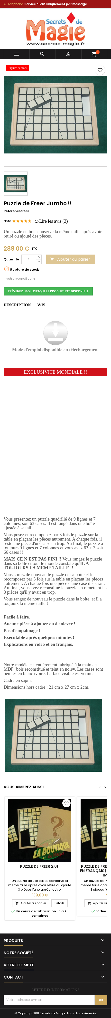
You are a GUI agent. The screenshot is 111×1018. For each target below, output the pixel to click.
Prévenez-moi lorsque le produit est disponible (48, 291)
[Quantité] (28, 259)
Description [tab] (17, 305)
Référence (12, 211)
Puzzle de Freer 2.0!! (40, 866)
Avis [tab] (40, 305)
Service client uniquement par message (55, 4)
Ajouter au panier (70, 259)
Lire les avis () (53, 221)
